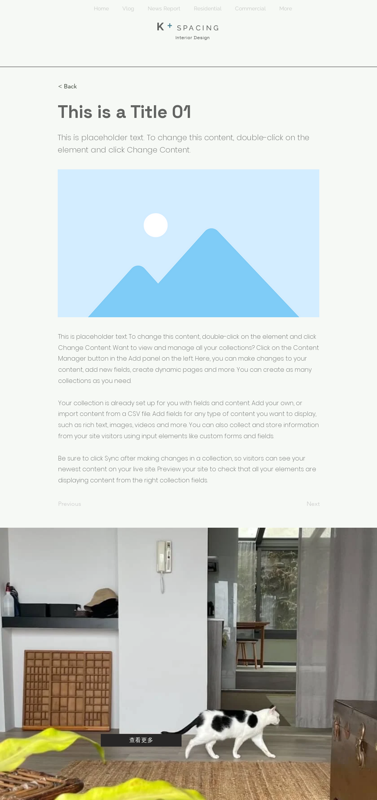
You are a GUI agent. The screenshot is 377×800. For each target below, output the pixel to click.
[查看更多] (141, 740)
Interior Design (192, 38)
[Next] (300, 504)
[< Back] (83, 86)
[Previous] (83, 504)
